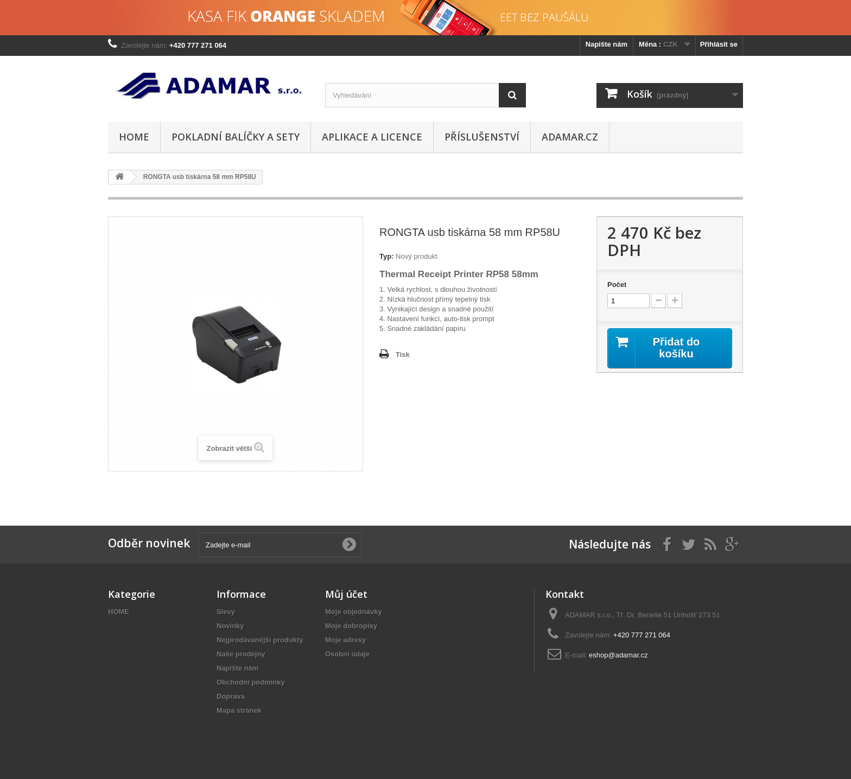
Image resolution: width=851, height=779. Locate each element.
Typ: (386, 256)
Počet (616, 284)
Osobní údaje (347, 654)
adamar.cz (570, 136)
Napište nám (606, 44)
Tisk (403, 354)
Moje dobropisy (351, 626)
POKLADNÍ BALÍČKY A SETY (236, 136)
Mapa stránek (239, 710)
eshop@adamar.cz (618, 655)
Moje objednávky (353, 612)
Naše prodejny (241, 654)
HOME (134, 136)
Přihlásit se (719, 44)
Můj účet (346, 594)
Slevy (226, 612)
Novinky (230, 626)
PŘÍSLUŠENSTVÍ (481, 136)
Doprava (231, 696)
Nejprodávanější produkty (260, 640)
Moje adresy (345, 640)
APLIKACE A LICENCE (372, 136)
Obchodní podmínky (251, 682)
